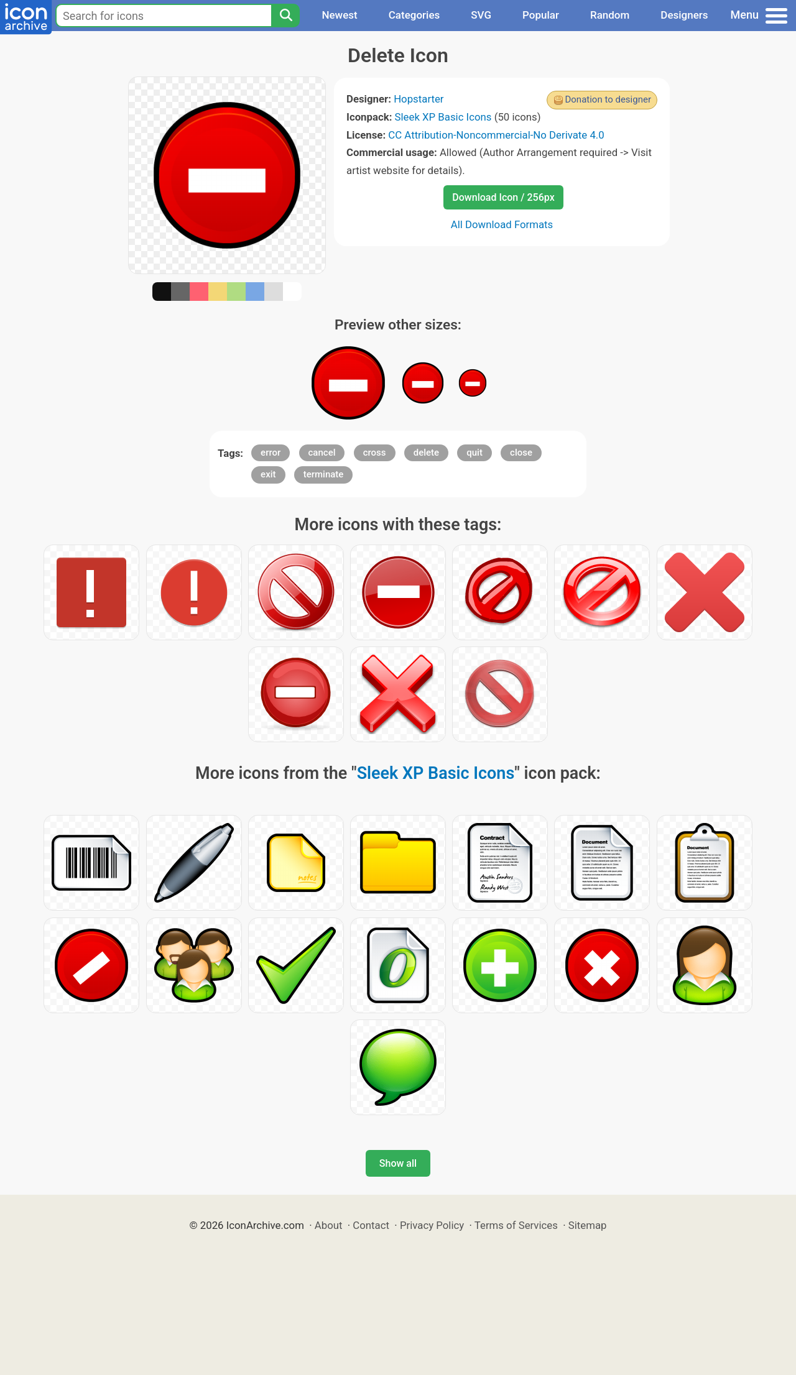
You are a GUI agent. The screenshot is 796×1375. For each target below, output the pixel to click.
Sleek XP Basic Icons (443, 117)
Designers (684, 15)
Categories (414, 15)
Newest (339, 15)
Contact (371, 1225)
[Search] (285, 15)
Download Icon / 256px (503, 197)
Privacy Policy (432, 1225)
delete (426, 452)
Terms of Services (516, 1225)
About (329, 1225)
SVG (481, 15)
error (270, 452)
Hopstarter (418, 99)
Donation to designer (608, 99)
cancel (322, 452)
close (521, 452)
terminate (323, 474)
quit (474, 452)
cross (374, 452)
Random (609, 15)
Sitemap (587, 1225)
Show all (398, 1163)
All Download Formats (502, 224)
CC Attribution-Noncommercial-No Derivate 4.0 (496, 135)
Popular (540, 15)
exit (268, 474)
